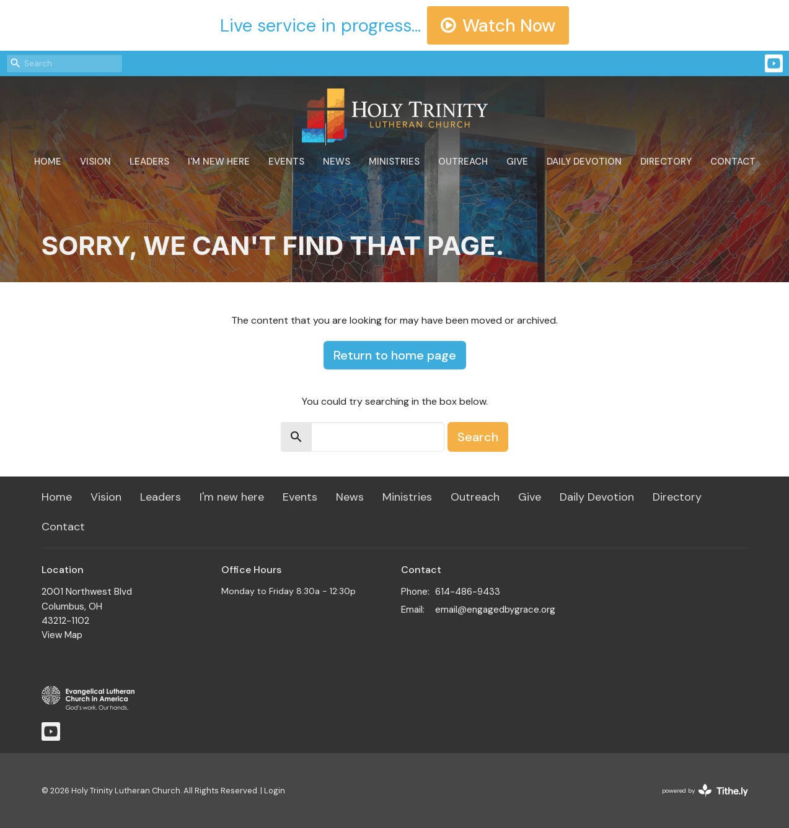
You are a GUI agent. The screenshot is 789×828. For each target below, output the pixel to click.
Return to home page (394, 355)
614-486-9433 (467, 591)
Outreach (463, 161)
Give (517, 161)
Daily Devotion (584, 161)
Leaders (149, 161)
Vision (95, 161)
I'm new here (219, 161)
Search (477, 437)
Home (47, 161)
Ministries (394, 161)
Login (274, 790)
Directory (666, 161)
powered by (705, 790)
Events (286, 161)
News (336, 161)
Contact (733, 161)
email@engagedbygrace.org (495, 609)
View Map (62, 635)
